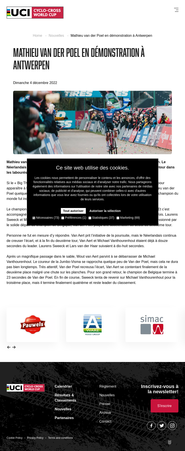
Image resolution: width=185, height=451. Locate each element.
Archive (105, 412)
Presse (104, 404)
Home (38, 35)
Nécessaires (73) (45, 217)
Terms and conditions (60, 438)
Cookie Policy (15, 438)
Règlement (107, 386)
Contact (105, 421)
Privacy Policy (35, 438)
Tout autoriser (73, 211)
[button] (9, 347)
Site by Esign (170, 442)
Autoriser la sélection (104, 211)
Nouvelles (57, 35)
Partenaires (64, 418)
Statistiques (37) (101, 217)
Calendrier (63, 386)
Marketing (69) (128, 217)
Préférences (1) (73, 217)
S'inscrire (164, 406)
